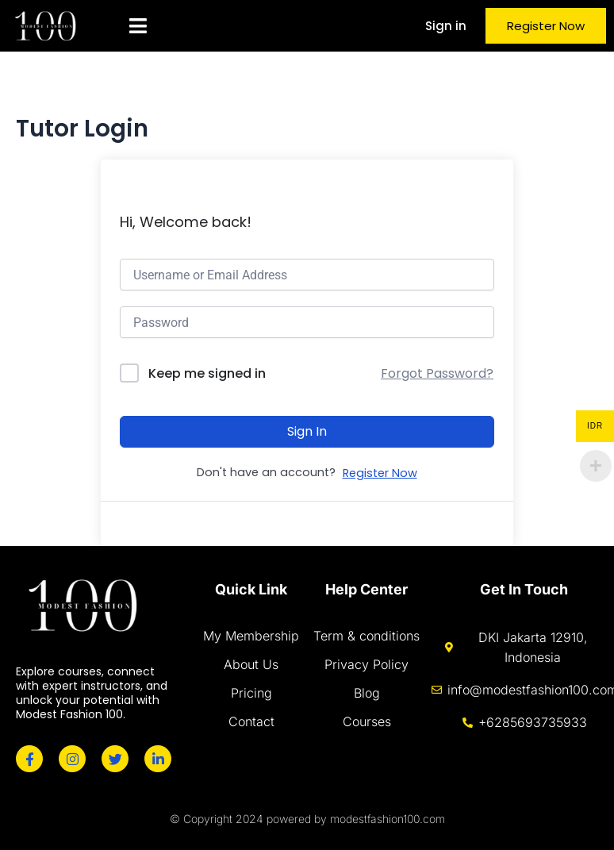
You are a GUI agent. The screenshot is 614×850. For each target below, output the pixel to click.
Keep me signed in (207, 373)
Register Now (380, 473)
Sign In (307, 431)
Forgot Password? (437, 373)
